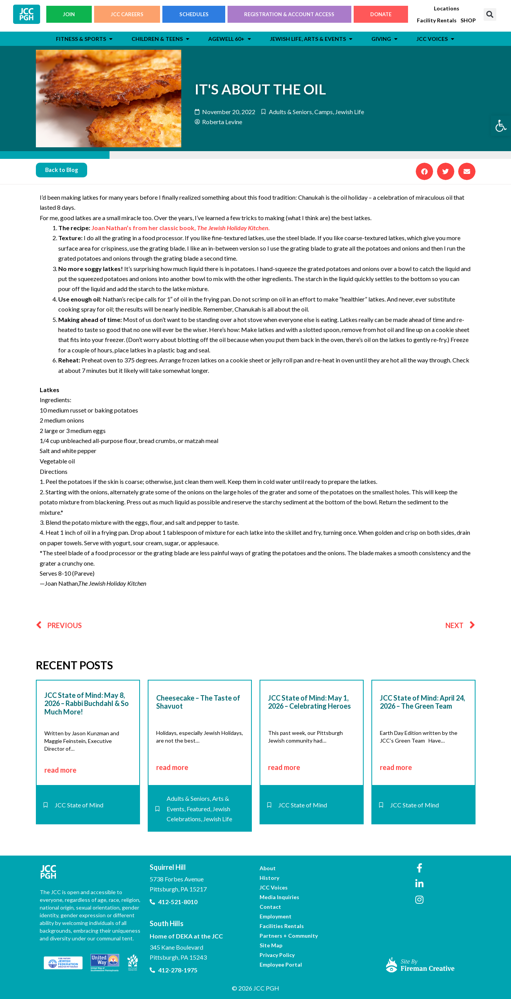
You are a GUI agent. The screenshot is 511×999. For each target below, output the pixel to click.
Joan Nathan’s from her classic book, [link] (180, 228)
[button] (490, 16)
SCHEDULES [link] (194, 16)
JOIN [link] (69, 16)
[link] (501, 126)
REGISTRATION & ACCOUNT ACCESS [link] (289, 16)
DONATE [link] (380, 16)
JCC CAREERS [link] (127, 16)
